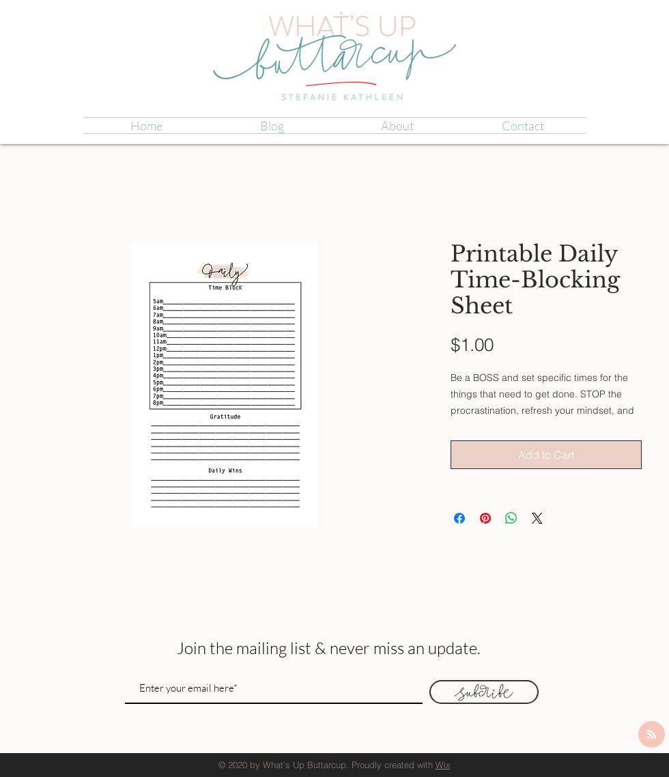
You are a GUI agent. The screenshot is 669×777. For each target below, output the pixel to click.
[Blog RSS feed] (651, 735)
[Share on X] (537, 518)
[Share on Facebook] (459, 518)
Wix (443, 764)
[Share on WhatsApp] (511, 518)
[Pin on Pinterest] (485, 518)
